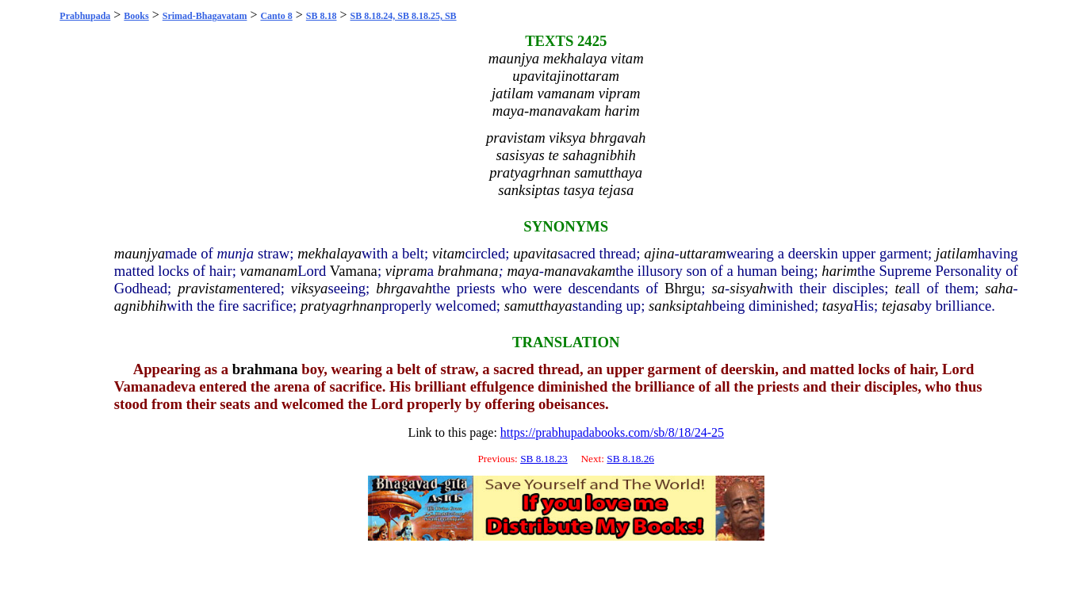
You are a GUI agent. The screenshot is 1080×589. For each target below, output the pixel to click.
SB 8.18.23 (544, 459)
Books (136, 15)
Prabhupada (84, 15)
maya (522, 270)
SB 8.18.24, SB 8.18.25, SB (403, 15)
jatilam (957, 253)
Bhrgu (682, 288)
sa (718, 288)
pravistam (207, 288)
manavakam (579, 270)
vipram (406, 270)
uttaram (703, 253)
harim (839, 270)
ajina (659, 253)
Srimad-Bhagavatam (205, 15)
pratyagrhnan (341, 305)
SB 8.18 (321, 15)
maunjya (139, 253)
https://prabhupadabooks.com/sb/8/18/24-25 (612, 432)
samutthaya (538, 305)
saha (999, 288)
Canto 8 (276, 15)
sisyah (748, 288)
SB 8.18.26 (630, 459)
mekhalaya (329, 253)
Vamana (353, 270)
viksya (309, 288)
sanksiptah (680, 305)
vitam (448, 253)
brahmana (468, 270)
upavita (535, 253)
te (899, 288)
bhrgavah (404, 288)
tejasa (899, 305)
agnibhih (140, 305)
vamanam (269, 270)
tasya (837, 305)
